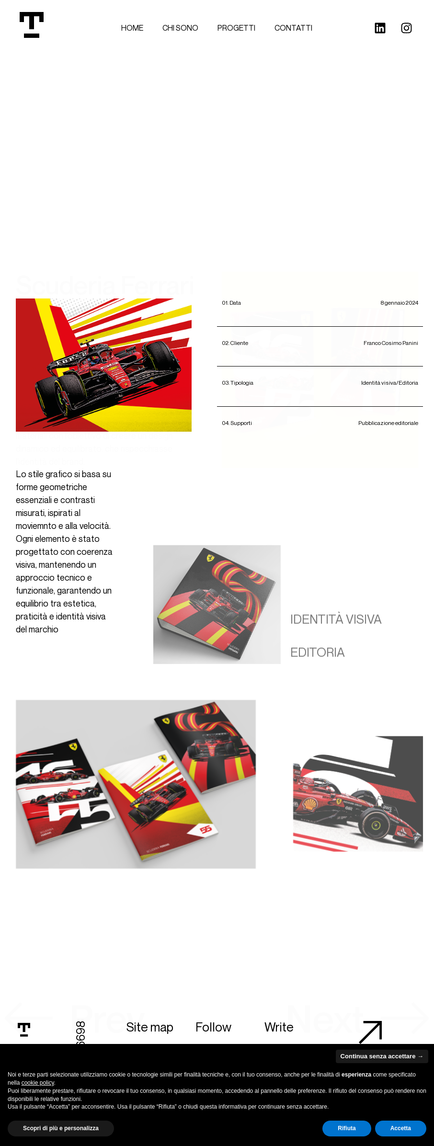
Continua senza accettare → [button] (382, 1056)
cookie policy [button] (38, 1082)
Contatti (293, 28)
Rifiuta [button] (346, 1128)
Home (132, 28)
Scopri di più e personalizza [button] (61, 1128)
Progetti (236, 28)
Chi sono (180, 28)
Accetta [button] (400, 1128)
